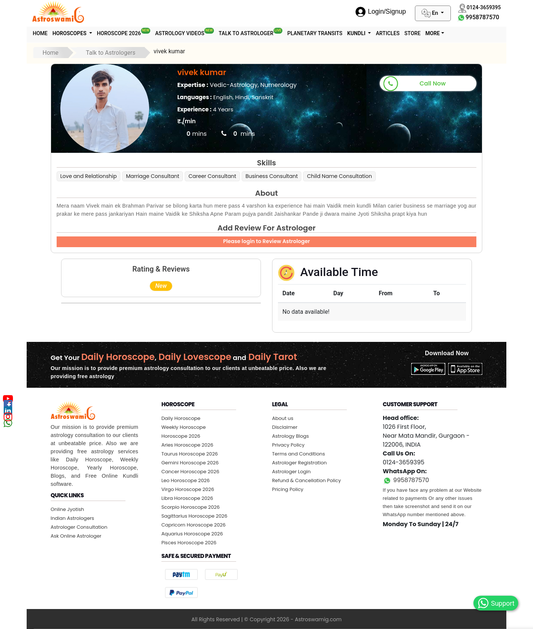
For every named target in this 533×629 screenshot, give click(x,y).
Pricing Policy (288, 489)
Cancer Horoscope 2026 (190, 471)
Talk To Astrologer (261, 32)
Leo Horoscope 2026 (185, 480)
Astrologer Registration (299, 462)
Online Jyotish (67, 509)
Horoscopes (73, 33)
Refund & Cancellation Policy (306, 480)
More (453, 33)
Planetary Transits (327, 33)
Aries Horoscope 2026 (187, 444)
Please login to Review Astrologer (266, 241)
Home (41, 33)
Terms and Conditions (298, 453)
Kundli (371, 33)
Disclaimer (285, 427)
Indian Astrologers (72, 518)
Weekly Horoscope (183, 427)
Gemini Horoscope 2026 (190, 462)
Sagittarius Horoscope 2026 (194, 515)
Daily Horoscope (181, 418)
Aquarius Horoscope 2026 (192, 533)
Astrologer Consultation (79, 527)
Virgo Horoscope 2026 (187, 489)
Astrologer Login (291, 471)
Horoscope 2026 (129, 32)
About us (283, 418)
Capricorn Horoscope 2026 (193, 524)
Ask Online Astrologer (76, 535)
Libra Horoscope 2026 (187, 498)
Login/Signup (380, 11)
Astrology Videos (192, 32)
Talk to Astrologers (110, 52)
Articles (404, 33)
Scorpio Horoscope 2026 (190, 507)
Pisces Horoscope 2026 (189, 542)
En (430, 13)
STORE (431, 33)
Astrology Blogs (290, 436)
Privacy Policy (288, 444)
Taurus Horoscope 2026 (189, 453)
